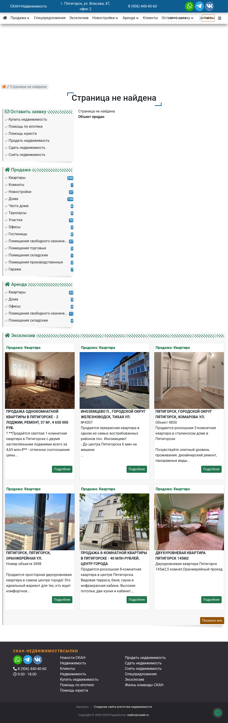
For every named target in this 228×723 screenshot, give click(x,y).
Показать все (212, 620)
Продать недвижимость (145, 657)
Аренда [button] (131, 18)
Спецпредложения (50, 18)
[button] (220, 18)
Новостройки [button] (105, 18)
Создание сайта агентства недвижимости (123, 706)
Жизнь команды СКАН (144, 685)
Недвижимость (73, 674)
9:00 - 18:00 (25, 674)
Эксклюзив (78, 18)
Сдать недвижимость (143, 663)
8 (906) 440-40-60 (142, 6)
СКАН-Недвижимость (28, 6)
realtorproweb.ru (138, 715)
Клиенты (150, 18)
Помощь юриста (74, 690)
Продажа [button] (20, 18)
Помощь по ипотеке (77, 685)
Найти (208, 18)
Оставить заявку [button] (178, 18)
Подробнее (62, 469)
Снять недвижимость (143, 668)
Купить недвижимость (79, 679)
